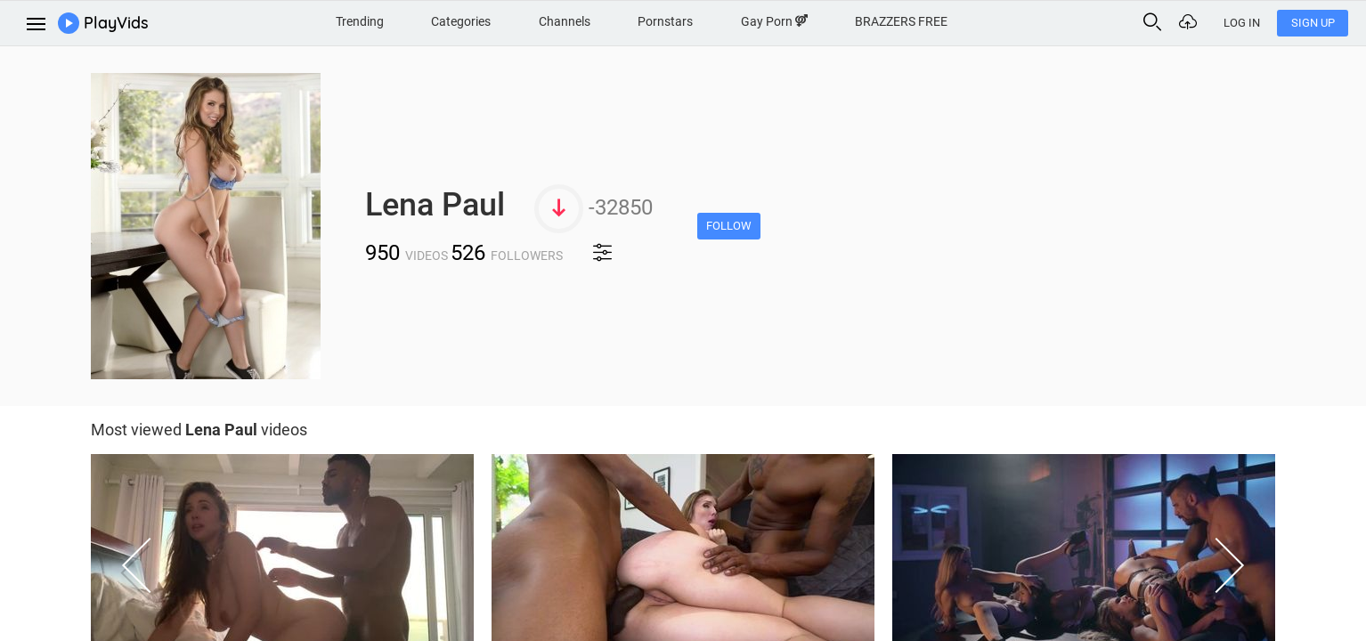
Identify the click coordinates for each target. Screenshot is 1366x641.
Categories (461, 21)
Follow (729, 225)
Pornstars (665, 21)
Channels (564, 21)
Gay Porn (774, 21)
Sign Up (1313, 22)
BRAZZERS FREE (901, 21)
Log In (1242, 22)
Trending (360, 21)
